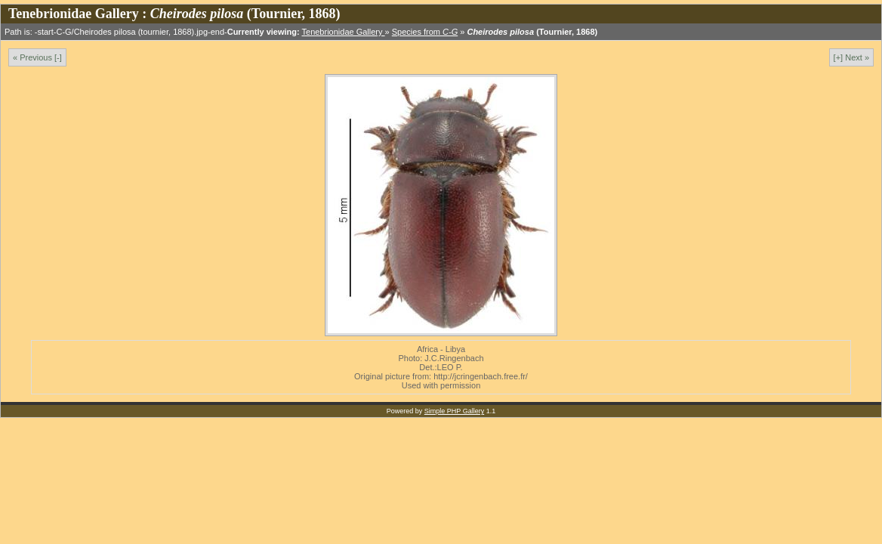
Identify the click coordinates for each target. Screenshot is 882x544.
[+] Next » (851, 57)
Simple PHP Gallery (454, 411)
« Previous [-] (37, 57)
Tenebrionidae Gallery (343, 31)
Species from (425, 31)
